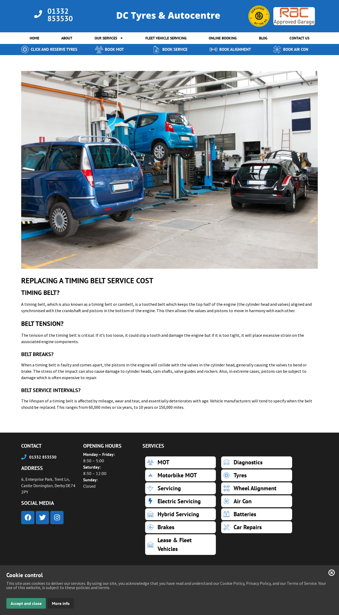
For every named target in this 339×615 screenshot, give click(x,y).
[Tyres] (256, 475)
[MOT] (180, 462)
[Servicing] (180, 488)
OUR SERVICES (109, 38)
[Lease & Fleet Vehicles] (180, 544)
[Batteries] (256, 514)
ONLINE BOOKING (223, 38)
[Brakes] (180, 527)
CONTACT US (299, 38)
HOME (34, 38)
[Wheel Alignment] (256, 488)
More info (61, 603)
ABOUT (66, 38)
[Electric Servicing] (180, 501)
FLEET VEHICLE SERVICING (166, 38)
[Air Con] (256, 501)
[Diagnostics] (256, 462)
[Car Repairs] (256, 527)
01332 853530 (60, 14)
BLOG (263, 38)
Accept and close (26, 603)
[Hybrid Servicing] (180, 514)
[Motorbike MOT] (180, 475)
